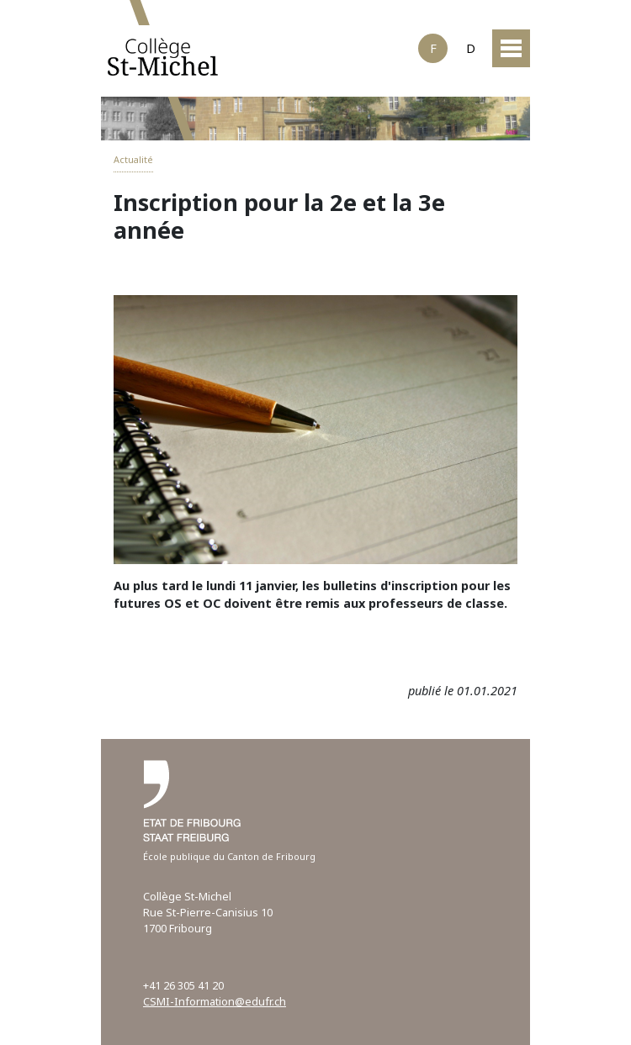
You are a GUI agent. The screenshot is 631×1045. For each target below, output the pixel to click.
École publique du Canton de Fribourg (229, 856)
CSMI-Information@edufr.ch (214, 1001)
